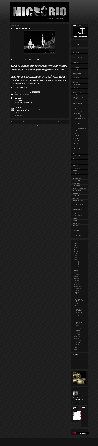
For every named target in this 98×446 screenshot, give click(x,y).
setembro (77, 328)
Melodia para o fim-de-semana (78, 294)
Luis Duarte (75, 138)
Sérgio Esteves (76, 195)
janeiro (77, 344)
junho (76, 334)
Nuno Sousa (77, 397)
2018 (75, 257)
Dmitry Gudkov (76, 120)
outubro (77, 286)
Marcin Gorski (76, 135)
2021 (75, 251)
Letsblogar (75, 145)
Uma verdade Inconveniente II (79, 300)
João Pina (75, 158)
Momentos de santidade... (78, 310)
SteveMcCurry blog (77, 111)
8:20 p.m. (17, 112)
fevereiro (77, 342)
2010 (75, 274)
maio (76, 336)
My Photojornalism (77, 168)
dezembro (78, 282)
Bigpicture (75, 150)
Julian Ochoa (76, 82)
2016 (75, 262)
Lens (74, 163)
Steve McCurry (76, 113)
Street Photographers (78, 101)
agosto (77, 330)
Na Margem (75, 220)
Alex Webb (75, 87)
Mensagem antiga (63, 121)
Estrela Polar (78, 318)
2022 (75, 249)
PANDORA (75, 165)
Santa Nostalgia (76, 77)
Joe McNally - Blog (77, 178)
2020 (75, 253)
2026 (75, 243)
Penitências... (78, 303)
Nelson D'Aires (76, 223)
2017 (75, 259)
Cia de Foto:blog (76, 180)
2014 (75, 266)
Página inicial (41, 121)
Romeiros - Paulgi (77, 140)
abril (76, 338)
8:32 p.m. (17, 104)
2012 (75, 270)
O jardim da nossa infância (79, 118)
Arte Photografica (77, 190)
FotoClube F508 (76, 155)
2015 (75, 264)
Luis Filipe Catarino (77, 215)
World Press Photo (77, 235)
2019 (75, 255)
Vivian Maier (75, 94)
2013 (75, 268)
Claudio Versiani (76, 123)
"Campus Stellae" (77, 306)
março (77, 340)
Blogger (58, 442)
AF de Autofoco (76, 185)
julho (76, 332)
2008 (75, 278)
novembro (78, 284)
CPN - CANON (76, 148)
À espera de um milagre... (79, 323)
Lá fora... (77, 320)
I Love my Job (76, 160)
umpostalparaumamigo (78, 209)
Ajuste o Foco (76, 143)
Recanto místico (79, 288)
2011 (75, 272)
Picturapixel (75, 228)
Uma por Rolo (76, 233)
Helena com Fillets (77, 193)
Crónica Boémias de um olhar (80, 128)
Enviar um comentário (18, 115)
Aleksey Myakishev (77, 57)
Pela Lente (75, 225)
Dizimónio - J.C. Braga (78, 204)
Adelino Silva (76, 198)
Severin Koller (76, 79)
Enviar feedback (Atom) (42, 125)
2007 (75, 280)
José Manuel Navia (77, 103)
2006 (75, 347)
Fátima (16, 94)
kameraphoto (76, 153)
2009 (75, 276)
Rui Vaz (74, 108)
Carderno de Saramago (78, 175)
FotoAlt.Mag (75, 62)
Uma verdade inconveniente (79, 313)
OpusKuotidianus (77, 54)
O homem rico (15, 75)
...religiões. (77, 290)
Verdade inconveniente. (23, 94)
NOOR (74, 126)
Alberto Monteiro (76, 183)
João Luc (75, 218)
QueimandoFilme (77, 92)
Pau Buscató (76, 67)
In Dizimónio (34, 70)
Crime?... (77, 325)
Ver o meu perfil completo (79, 402)
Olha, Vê (75, 170)
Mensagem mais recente (17, 121)
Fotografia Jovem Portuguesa (80, 89)
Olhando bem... (78, 316)
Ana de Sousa (76, 173)
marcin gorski (76, 64)
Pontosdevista (76, 230)
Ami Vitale (75, 133)
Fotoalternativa (76, 59)
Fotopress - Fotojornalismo (79, 116)
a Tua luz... (77, 297)
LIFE (74, 106)
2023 (75, 247)
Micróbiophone (76, 52)
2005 (75, 349)
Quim (16, 107)
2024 (75, 245)
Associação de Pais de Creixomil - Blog (78, 201)
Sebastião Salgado (77, 130)
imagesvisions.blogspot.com (79, 188)
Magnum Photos (76, 84)
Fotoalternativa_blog (77, 207)
